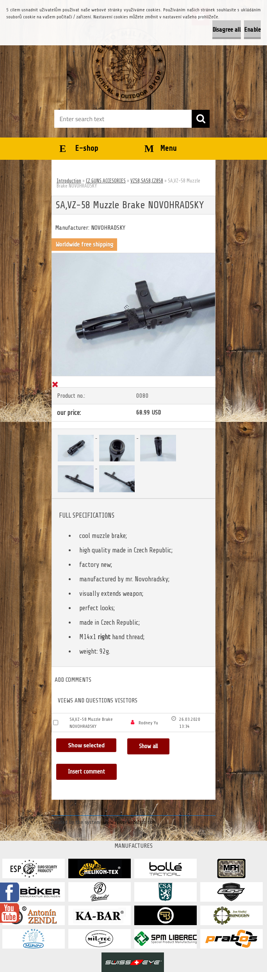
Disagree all (226, 29)
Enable (252, 29)
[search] (201, 119)
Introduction (69, 181)
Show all (148, 746)
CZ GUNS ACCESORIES (106, 181)
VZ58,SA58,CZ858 (146, 181)
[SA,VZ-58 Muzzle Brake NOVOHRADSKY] (133, 256)
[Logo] (128, 65)
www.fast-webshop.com (129, 822)
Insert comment (86, 771)
